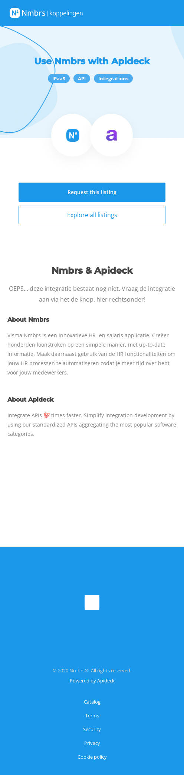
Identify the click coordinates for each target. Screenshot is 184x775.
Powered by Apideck (92, 680)
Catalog (92, 701)
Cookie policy (92, 756)
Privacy (92, 743)
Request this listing (92, 192)
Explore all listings (92, 215)
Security (92, 729)
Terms (92, 715)
